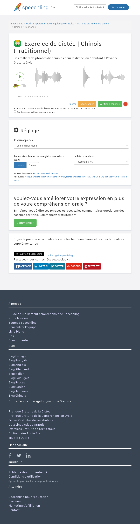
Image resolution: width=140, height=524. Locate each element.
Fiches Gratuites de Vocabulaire (80, 177)
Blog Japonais (18, 391)
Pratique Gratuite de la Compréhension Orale (44, 177)
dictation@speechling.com (46, 173)
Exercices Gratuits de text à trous (32, 429)
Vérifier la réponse (110, 104)
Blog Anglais (17, 365)
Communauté (18, 340)
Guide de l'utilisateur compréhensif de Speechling (44, 314)
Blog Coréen (17, 387)
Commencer (25, 222)
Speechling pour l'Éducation (28, 497)
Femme (33, 165)
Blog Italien (16, 373)
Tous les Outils (19, 437)
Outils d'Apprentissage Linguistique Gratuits (50, 23)
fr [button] (53, 7)
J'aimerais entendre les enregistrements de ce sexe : (39, 158)
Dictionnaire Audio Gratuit (90, 7)
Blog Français (18, 360)
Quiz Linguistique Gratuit (107, 177)
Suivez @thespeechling (60, 255)
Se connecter (118, 7)
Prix (11, 336)
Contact (14, 510)
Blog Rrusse (17, 382)
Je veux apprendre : (24, 140)
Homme (20, 165)
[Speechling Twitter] (20, 456)
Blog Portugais (19, 378)
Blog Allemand (19, 369)
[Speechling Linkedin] (30, 456)
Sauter (72, 104)
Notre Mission (18, 318)
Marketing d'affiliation (24, 505)
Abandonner (87, 104)
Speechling (17, 23)
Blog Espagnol (18, 356)
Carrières (15, 501)
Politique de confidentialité (28, 472)
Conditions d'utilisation (25, 476)
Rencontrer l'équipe (23, 327)
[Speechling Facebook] (12, 456)
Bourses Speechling (23, 322)
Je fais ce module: (84, 156)
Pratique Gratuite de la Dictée (93, 23)
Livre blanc (16, 331)
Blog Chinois (17, 395)
